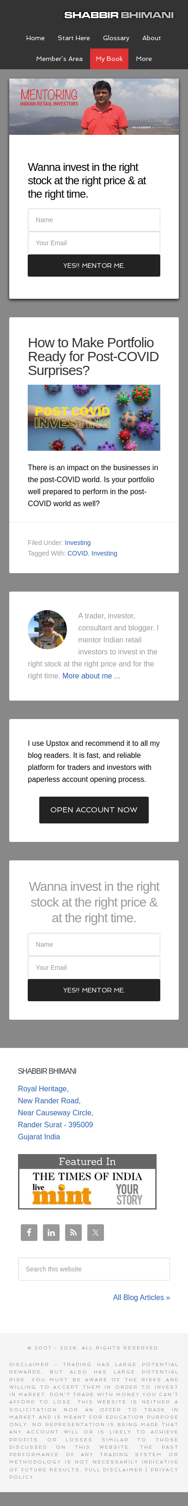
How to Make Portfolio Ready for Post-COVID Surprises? (93, 356)
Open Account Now (94, 809)
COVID (77, 553)
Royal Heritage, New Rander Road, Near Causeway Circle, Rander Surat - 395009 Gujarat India (56, 1113)
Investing (78, 542)
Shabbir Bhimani (121, 14)
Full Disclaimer (114, 1469)
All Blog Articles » (141, 1297)
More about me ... (91, 676)
